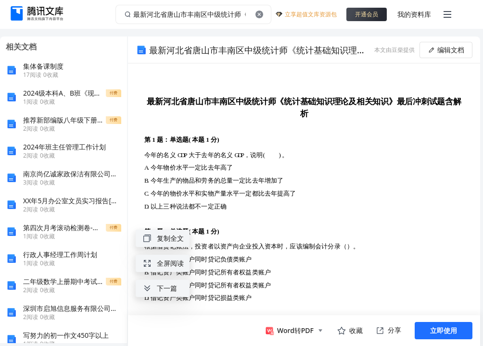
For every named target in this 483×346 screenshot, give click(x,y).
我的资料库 (414, 14)
